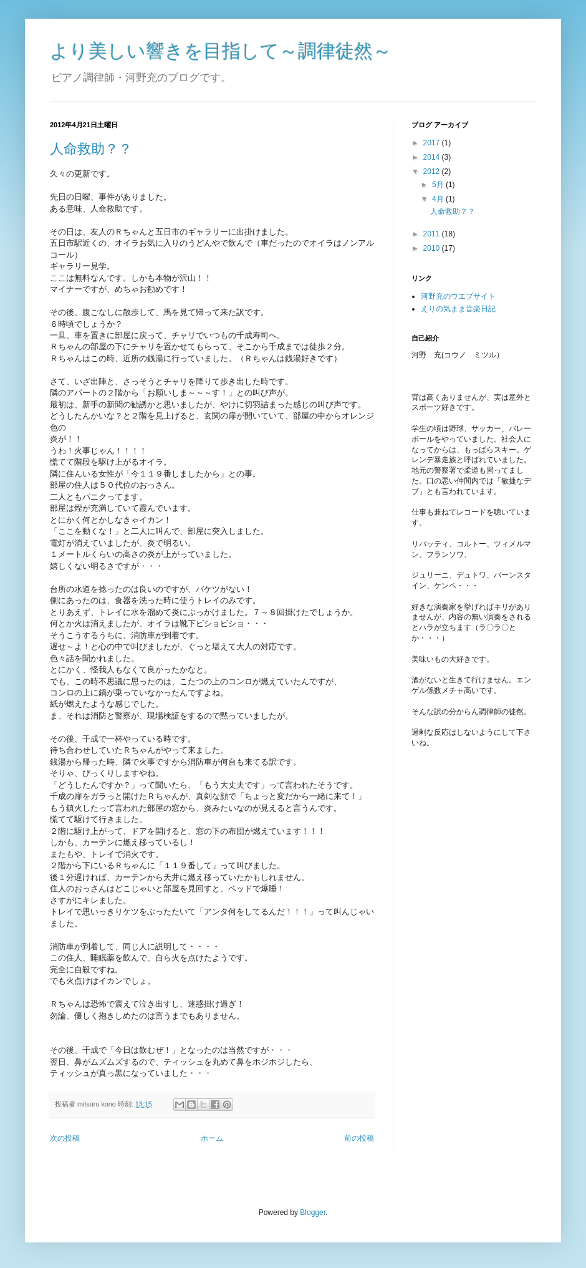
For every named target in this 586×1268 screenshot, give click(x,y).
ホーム (212, 1138)
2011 (432, 234)
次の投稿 (65, 1138)
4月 (439, 199)
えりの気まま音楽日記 (458, 308)
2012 (432, 171)
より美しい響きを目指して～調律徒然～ (220, 51)
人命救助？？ (91, 149)
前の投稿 (359, 1138)
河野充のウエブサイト (458, 296)
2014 (432, 157)
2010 (432, 248)
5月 (439, 184)
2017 (432, 142)
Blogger (312, 1212)
